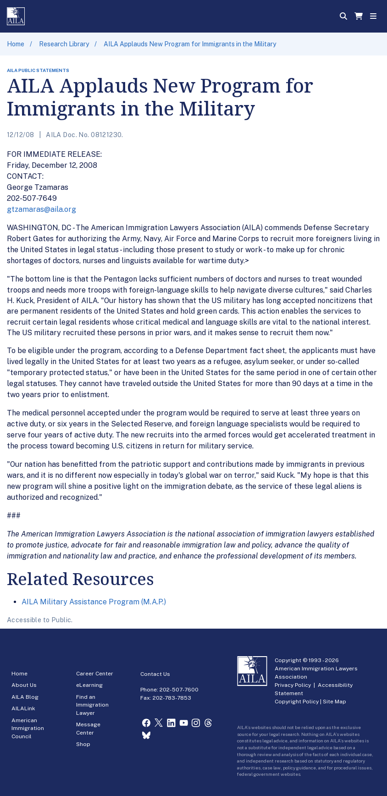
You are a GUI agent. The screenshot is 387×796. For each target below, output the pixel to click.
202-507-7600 (179, 689)
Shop (83, 744)
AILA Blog (25, 697)
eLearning (89, 685)
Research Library (64, 44)
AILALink (23, 708)
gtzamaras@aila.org (41, 209)
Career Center (94, 673)
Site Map (334, 701)
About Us (24, 685)
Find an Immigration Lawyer (92, 705)
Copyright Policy (297, 701)
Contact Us (155, 674)
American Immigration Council (27, 728)
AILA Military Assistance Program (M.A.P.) (94, 601)
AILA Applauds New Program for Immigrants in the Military (190, 44)
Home (15, 44)
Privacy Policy (293, 685)
